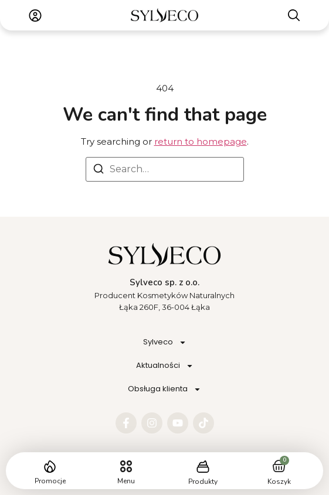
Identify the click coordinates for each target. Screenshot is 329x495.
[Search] (98, 170)
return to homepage (200, 141)
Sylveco (164, 342)
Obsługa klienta (164, 389)
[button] (126, 466)
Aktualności (165, 365)
